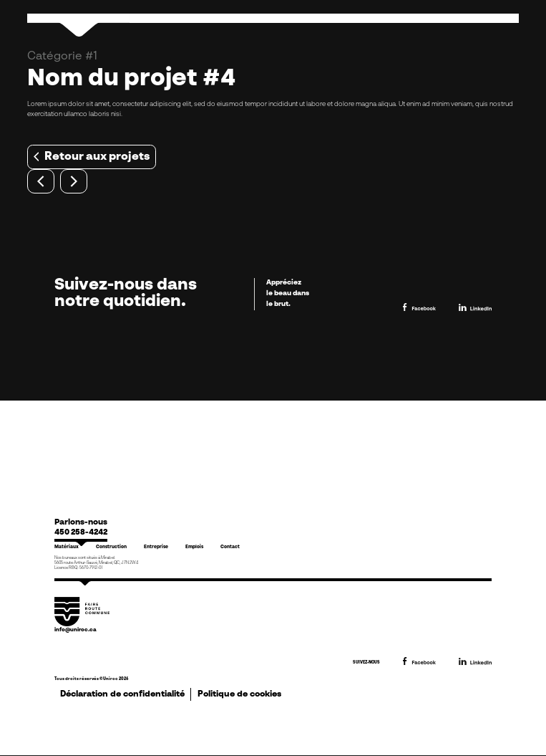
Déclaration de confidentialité (122, 694)
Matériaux (66, 547)
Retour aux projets (92, 157)
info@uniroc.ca (75, 630)
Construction (111, 547)
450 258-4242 (80, 532)
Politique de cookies (239, 694)
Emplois (194, 547)
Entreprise (156, 547)
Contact (230, 547)
